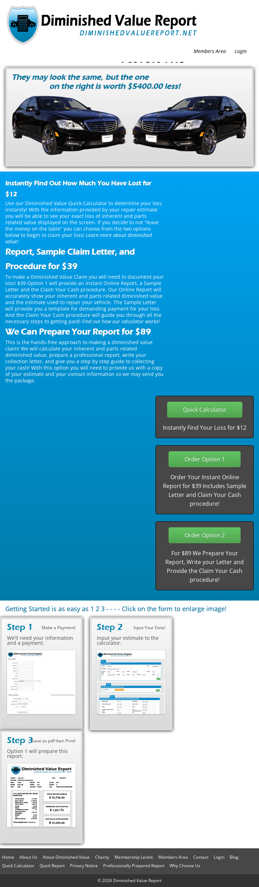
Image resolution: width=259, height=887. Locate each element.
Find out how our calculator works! (121, 321)
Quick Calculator (18, 866)
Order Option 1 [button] (204, 459)
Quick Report (52, 866)
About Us (28, 857)
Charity (102, 857)
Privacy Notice (84, 866)
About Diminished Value (66, 857)
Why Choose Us (185, 866)
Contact (200, 857)
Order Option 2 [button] (204, 535)
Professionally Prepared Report (133, 866)
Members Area (210, 51)
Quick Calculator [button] (204, 409)
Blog (234, 857)
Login (241, 51)
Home (8, 857)
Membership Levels (133, 857)
